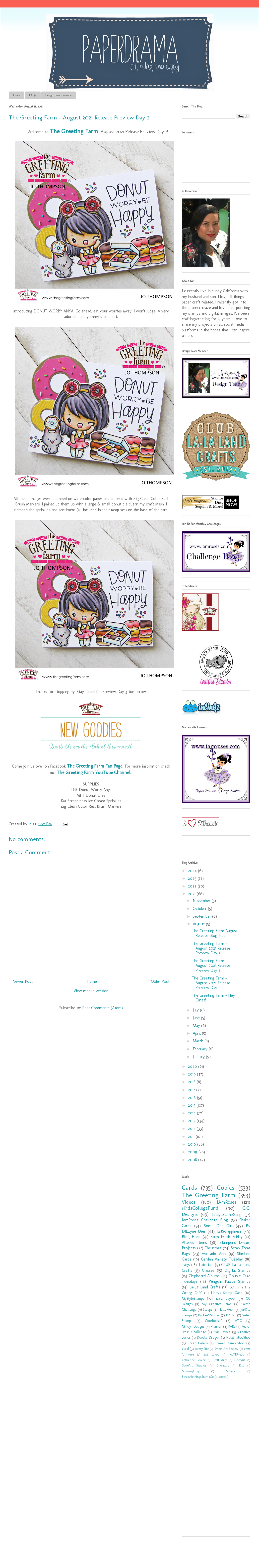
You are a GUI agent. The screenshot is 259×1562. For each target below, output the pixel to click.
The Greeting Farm (208, 1195)
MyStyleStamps (193, 1298)
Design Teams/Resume (58, 95)
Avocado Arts (214, 1253)
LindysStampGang (227, 1214)
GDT (233, 1287)
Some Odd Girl (218, 1225)
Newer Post (22, 981)
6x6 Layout (212, 1354)
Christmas (212, 1248)
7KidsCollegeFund (200, 1208)
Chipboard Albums (204, 1275)
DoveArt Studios (194, 1365)
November (202, 900)
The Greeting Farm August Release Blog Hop (214, 933)
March (198, 1041)
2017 (192, 1089)
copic (222, 1376)
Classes (208, 1270)
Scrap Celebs (198, 1343)
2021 (192, 893)
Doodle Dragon (208, 1337)
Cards (189, 1187)
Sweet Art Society (226, 1349)
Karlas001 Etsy (209, 1315)
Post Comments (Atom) (102, 1007)
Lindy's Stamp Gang (226, 1292)
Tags (186, 1264)
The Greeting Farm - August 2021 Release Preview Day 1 (211, 983)
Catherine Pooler (193, 1360)
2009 (193, 1152)
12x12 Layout (225, 1298)
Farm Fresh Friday (226, 1236)
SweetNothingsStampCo (198, 1376)
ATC (238, 1320)
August (199, 924)
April (197, 1033)
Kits (241, 1365)
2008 (193, 1159)
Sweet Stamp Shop (230, 1343)
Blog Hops (191, 1236)
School (231, 1371)
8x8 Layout (222, 1332)
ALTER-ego (237, 1354)
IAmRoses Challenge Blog (205, 1220)
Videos (188, 1202)
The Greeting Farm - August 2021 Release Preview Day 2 (211, 965)
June (197, 1017)
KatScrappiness (229, 1231)
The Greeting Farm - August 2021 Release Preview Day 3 (211, 948)
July (196, 1010)
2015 (192, 1105)
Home (16, 95)
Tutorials (205, 1264)
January (199, 1056)
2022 (193, 886)
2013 (192, 1120)
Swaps (207, 1309)
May (197, 1025)
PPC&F (231, 1315)
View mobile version (90, 990)
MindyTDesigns (193, 1326)
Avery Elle (202, 1349)
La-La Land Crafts (204, 1287)
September (202, 916)
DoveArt (239, 1360)
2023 (193, 878)
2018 (192, 1081)
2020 (193, 1066)
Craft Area (219, 1360)
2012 (192, 1128)
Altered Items (194, 1242)
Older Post (160, 981)
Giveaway (222, 1365)
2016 (192, 1097)
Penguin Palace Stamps (229, 1281)
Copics (225, 1187)
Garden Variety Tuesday (222, 1259)
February (201, 1049)
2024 (193, 870)
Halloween (226, 1309)
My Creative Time (217, 1304)
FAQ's (32, 95)
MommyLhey (190, 1371)
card (185, 1348)
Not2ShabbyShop (238, 1337)
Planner (216, 1326)
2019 (192, 1074)
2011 (192, 1136)
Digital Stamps (237, 1270)
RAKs (231, 1326)
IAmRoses (226, 1202)
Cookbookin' (213, 1320)
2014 (192, 1113)
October (200, 908)
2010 (192, 1144)
